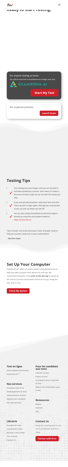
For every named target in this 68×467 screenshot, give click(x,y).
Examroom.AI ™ (13, 374)
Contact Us (11, 440)
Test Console (12, 436)
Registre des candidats (16, 399)
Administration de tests (16, 395)
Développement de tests (17, 391)
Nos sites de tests (14, 402)
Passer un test (41, 376)
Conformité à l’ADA (14, 429)
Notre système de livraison (18, 370)
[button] (59, 6)
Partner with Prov (47, 438)
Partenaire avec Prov (15, 388)
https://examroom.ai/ (22, 220)
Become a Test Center (16, 432)
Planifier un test (42, 373)
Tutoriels (39, 408)
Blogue (38, 404)
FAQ (37, 411)
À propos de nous (14, 425)
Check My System (18, 290)
